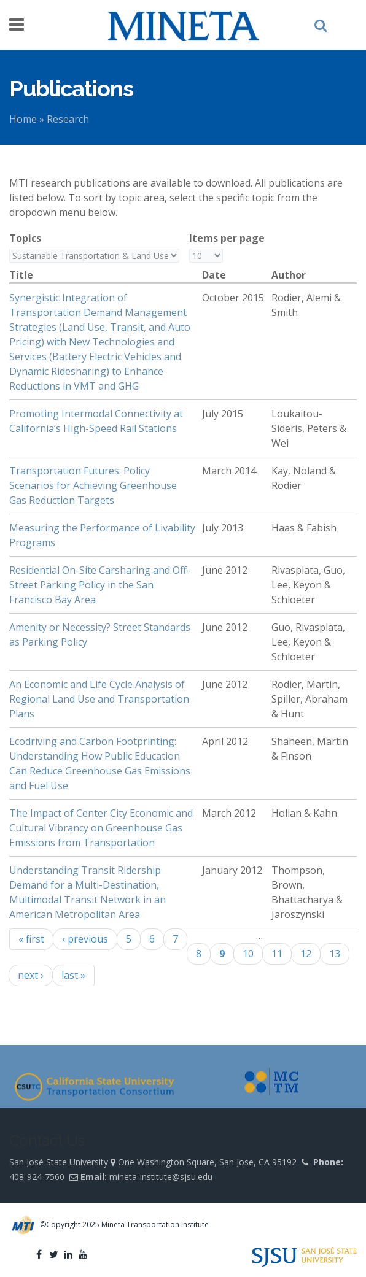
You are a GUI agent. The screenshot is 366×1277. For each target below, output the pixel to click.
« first (31, 939)
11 (276, 953)
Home (23, 119)
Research (68, 119)
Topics (25, 238)
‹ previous (85, 939)
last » (73, 975)
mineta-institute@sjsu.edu (160, 1176)
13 (334, 953)
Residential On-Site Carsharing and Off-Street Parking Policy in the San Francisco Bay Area (99, 584)
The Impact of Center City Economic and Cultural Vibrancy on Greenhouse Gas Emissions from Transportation (101, 827)
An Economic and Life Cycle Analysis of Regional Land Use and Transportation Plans (99, 698)
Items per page (227, 238)
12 (305, 953)
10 (248, 953)
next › (31, 975)
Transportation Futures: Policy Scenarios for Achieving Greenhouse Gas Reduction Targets (93, 485)
